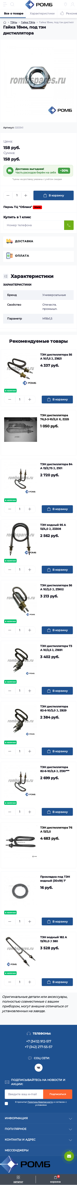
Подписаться (57, 1094)
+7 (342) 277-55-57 (38, 1047)
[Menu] (5, 4)
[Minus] (8, 195)
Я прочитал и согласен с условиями (41, 1103)
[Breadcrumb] (4, 22)
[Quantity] (16, 195)
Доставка (24, 241)
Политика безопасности (40, 1102)
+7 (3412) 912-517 (38, 1041)
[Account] (73, 4)
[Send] (69, 225)
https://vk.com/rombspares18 (38, 1067)
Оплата (22, 255)
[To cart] (57, 399)
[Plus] (25, 195)
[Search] (12, 4)
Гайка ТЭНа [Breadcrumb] (28, 22)
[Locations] (65, 4)
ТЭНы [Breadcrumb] (13, 22)
